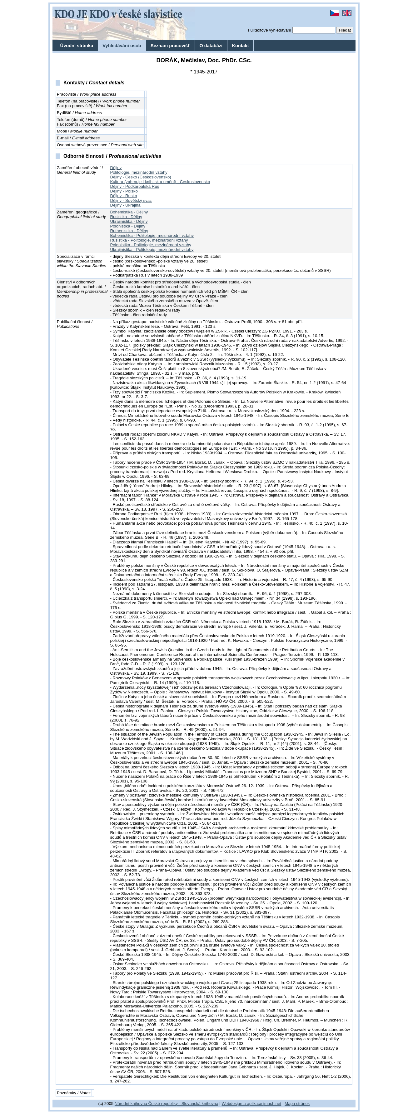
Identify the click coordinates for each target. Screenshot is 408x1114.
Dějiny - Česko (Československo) (140, 177)
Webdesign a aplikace (242, 1103)
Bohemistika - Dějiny (129, 212)
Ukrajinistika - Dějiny (128, 221)
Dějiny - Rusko (123, 195)
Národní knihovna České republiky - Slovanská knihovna (166, 1103)
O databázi (210, 45)
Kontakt (240, 45)
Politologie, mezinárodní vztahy (138, 172)
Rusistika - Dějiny (126, 216)
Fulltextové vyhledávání (269, 30)
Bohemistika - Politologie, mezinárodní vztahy (152, 235)
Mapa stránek (297, 1103)
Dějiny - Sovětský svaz (131, 200)
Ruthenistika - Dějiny (129, 230)
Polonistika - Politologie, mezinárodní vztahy (150, 244)
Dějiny (116, 167)
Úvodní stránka (76, 45)
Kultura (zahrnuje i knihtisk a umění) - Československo (160, 181)
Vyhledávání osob (121, 45)
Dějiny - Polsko (123, 191)
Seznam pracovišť (170, 45)
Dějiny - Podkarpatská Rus (134, 186)
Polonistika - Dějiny (127, 226)
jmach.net (271, 1103)
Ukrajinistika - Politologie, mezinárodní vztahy (151, 249)
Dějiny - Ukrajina (125, 205)
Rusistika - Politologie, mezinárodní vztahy (149, 240)
